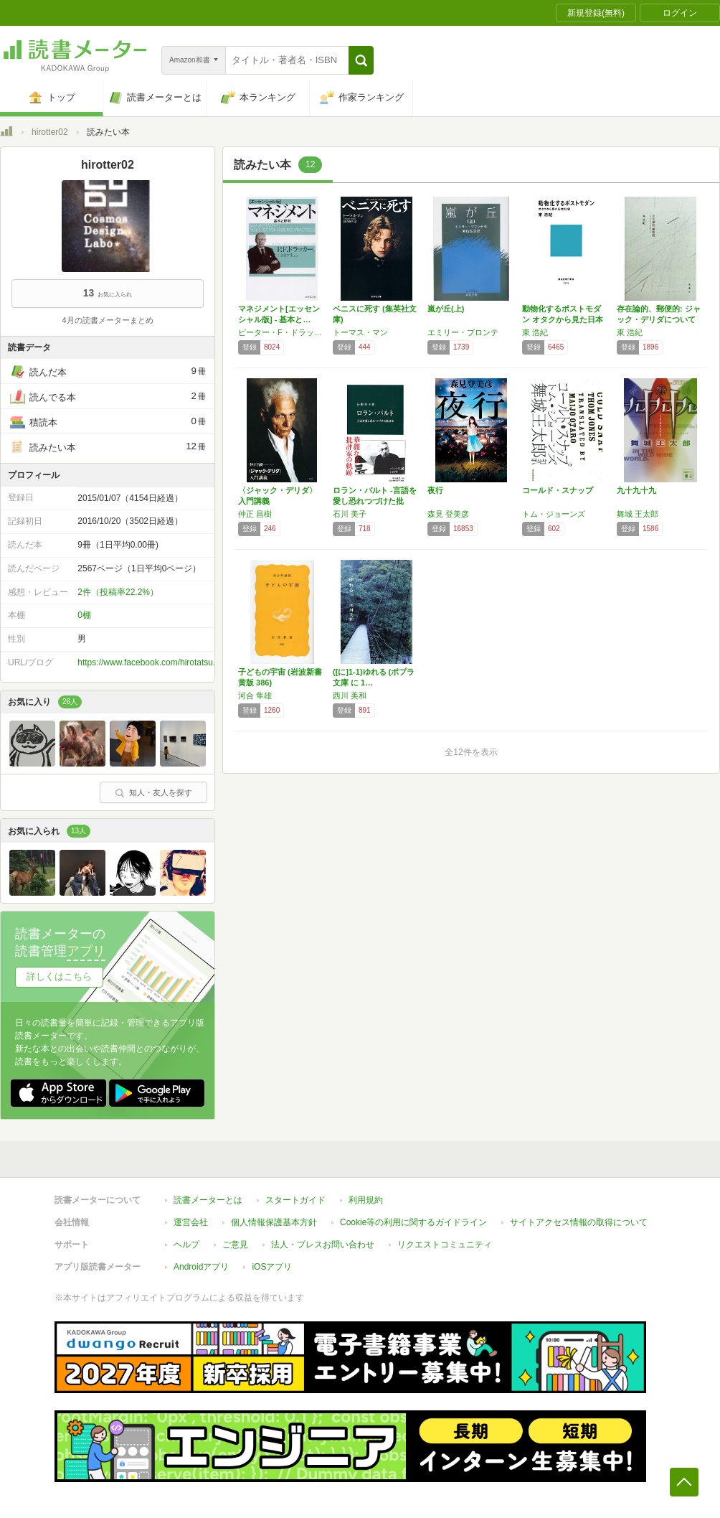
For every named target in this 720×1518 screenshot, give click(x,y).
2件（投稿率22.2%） (117, 592)
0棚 (84, 615)
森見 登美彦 (448, 514)
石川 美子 (349, 514)
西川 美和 (349, 695)
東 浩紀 (535, 332)
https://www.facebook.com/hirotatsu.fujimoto (161, 662)
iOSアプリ (272, 1266)
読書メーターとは (208, 1200)
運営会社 (191, 1222)
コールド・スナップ (557, 490)
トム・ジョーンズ (553, 514)
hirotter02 (50, 132)
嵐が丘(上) (445, 308)
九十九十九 (636, 490)
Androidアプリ (201, 1266)
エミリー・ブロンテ (462, 332)
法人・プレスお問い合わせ (322, 1244)
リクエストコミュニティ (444, 1244)
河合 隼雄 (255, 695)
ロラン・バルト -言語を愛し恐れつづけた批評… (375, 501)
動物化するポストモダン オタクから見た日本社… (562, 319)
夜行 (435, 490)
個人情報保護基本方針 (274, 1222)
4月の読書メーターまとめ (107, 320)
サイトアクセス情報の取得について (579, 1222)
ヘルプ (186, 1244)
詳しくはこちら (59, 976)
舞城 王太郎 (637, 514)
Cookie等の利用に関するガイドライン (413, 1222)
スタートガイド (295, 1200)
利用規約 (366, 1200)
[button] (361, 60)
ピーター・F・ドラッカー (282, 332)
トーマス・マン (360, 332)
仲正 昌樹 (255, 514)
